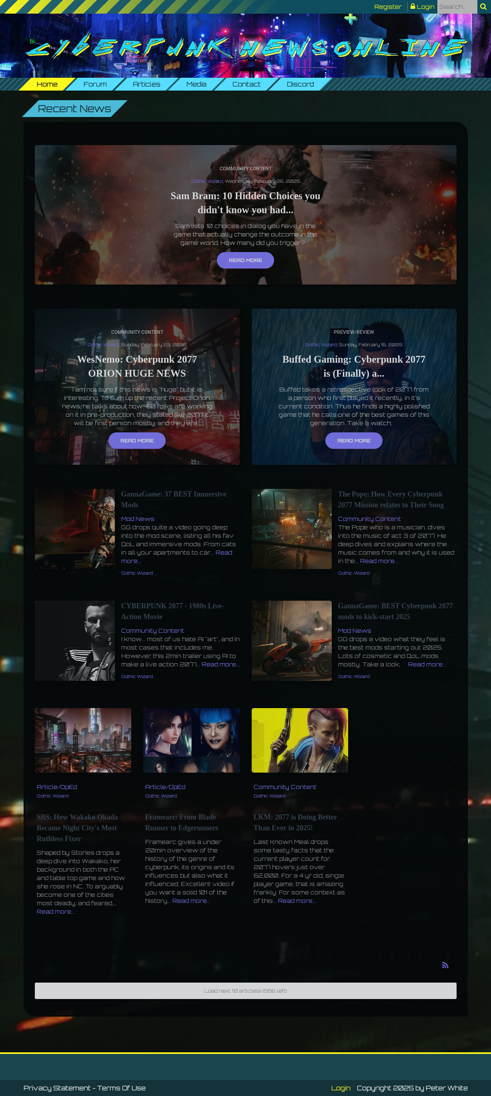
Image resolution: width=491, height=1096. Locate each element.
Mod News (137, 518)
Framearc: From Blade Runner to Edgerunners (181, 822)
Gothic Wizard (207, 181)
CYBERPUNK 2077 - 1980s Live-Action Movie (172, 611)
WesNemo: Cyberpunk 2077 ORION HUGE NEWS (137, 366)
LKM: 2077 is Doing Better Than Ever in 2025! (295, 822)
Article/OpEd (57, 786)
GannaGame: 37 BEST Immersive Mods (173, 499)
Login (426, 6)
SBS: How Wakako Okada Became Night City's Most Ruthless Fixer (77, 828)
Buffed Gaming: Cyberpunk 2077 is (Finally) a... (354, 366)
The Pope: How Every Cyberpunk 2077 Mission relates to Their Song (391, 499)
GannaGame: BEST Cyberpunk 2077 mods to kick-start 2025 (395, 611)
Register (388, 6)
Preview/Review (354, 332)
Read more (245, 260)
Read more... (379, 560)
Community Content (246, 169)
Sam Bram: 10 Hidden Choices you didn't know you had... (245, 202)
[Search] (457, 7)
